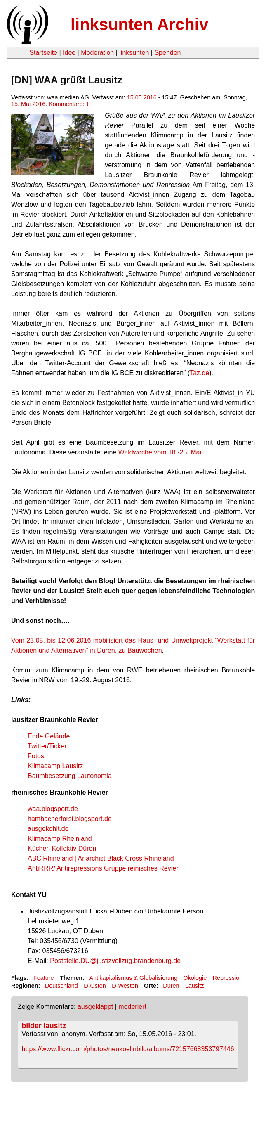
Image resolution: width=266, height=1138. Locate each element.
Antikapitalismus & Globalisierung (133, 978)
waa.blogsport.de (53, 808)
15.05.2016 (142, 97)
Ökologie (195, 978)
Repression (228, 978)
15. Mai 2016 (28, 104)
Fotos (36, 755)
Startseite (43, 52)
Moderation (97, 52)
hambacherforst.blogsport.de (70, 818)
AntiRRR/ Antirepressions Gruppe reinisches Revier (103, 868)
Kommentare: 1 (69, 104)
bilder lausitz (44, 1026)
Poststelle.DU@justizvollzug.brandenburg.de (115, 960)
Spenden (167, 52)
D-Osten (95, 985)
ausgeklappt (95, 1006)
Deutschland (61, 985)
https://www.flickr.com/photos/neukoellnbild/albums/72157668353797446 (128, 1049)
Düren (171, 985)
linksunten (134, 52)
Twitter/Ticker (47, 746)
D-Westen (125, 985)
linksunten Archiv (139, 24)
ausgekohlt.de (48, 828)
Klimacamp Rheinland (60, 838)
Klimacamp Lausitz (55, 765)
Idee (69, 52)
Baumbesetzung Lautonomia (70, 775)
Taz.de (199, 372)
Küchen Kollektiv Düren (62, 848)
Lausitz (194, 985)
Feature (43, 978)
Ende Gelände (49, 736)
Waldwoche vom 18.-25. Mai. (160, 452)
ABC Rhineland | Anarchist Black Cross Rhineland (101, 858)
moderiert (132, 1006)
